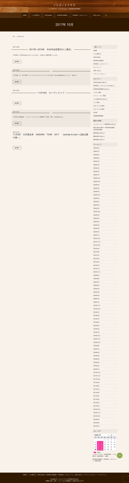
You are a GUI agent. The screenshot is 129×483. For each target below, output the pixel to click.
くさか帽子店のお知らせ (100, 99)
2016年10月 (96, 416)
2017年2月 (96, 406)
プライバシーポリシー (99, 74)
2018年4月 (96, 359)
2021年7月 (96, 255)
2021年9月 (96, 248)
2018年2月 (96, 366)
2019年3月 (96, 329)
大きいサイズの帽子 (99, 106)
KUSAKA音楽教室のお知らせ (101, 89)
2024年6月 (96, 188)
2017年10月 (96, 379)
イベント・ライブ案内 (99, 95)
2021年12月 (96, 238)
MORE (17, 61)
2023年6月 (96, 201)
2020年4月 (96, 292)
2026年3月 (96, 148)
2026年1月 (96, 151)
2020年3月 (96, 295)
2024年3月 (96, 191)
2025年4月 (96, 168)
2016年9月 (96, 419)
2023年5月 (96, 205)
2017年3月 (96, 402)
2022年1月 (96, 235)
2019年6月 (96, 322)
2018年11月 (96, 339)
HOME (30, 15)
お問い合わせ (90, 15)
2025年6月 (96, 165)
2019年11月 (96, 305)
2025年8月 (96, 158)
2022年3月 (96, 228)
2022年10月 (96, 211)
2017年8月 (96, 386)
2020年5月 (96, 288)
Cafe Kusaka (49, 15)
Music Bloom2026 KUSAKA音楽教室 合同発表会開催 (104, 128)
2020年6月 (96, 285)
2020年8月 (96, 278)
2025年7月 (96, 161)
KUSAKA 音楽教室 (61, 15)
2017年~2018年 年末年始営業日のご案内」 (51, 49)
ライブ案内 (96, 102)
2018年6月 (96, 352)
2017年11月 (96, 376)
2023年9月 (96, 198)
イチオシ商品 (97, 92)
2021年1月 (96, 268)
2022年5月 (96, 221)
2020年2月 (96, 298)
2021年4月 (96, 258)
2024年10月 (96, 181)
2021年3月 (96, 262)
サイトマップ (97, 67)
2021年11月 (96, 242)
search (98, 15)
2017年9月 (96, 382)
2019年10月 (96, 309)
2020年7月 (96, 282)
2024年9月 (96, 185)
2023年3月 (96, 208)
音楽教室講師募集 (98, 116)
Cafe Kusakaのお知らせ (100, 82)
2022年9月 (96, 215)
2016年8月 (96, 422)
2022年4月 (96, 225)
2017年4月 (96, 399)
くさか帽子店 (39, 15)
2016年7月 (96, 426)
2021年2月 (96, 265)
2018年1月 (96, 369)
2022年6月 (96, 218)
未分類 (95, 112)
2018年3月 (96, 362)
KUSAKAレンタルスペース (76, 15)
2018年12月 (96, 335)
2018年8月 (96, 345)
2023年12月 (96, 195)
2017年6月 (96, 392)
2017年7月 (96, 389)
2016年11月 (96, 412)
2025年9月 (96, 154)
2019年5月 (96, 325)
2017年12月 (96, 372)
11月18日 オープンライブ (51, 93)
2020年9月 (96, 275)
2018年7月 (96, 349)
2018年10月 (96, 342)
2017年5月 (96, 396)
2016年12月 (96, 409)
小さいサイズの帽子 (99, 109)
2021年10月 (96, 245)
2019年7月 (96, 319)
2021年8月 (96, 252)
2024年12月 (96, 178)
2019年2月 (96, 332)
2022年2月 (96, 232)
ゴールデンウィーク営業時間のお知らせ (104, 124)
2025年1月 (96, 175)
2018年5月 (96, 355)
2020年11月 (96, 272)
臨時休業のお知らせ (99, 133)
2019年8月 (96, 315)
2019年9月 (96, 312)
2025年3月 (96, 171)
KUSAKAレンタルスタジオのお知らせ (103, 85)
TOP (14, 36)
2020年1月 (96, 302)
